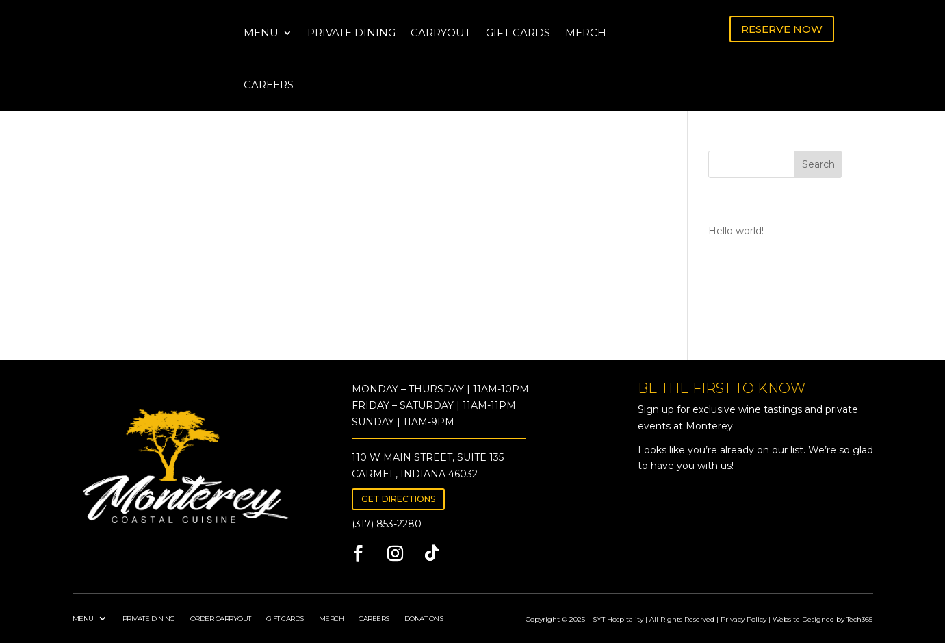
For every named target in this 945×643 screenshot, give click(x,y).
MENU (261, 32)
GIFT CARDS (518, 32)
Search (818, 164)
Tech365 (859, 619)
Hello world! (736, 231)
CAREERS (269, 84)
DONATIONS (423, 618)
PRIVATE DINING (351, 32)
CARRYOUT (441, 32)
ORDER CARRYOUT (220, 618)
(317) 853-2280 (387, 524)
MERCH (585, 32)
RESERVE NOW (782, 29)
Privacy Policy (743, 619)
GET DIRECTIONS (398, 499)
